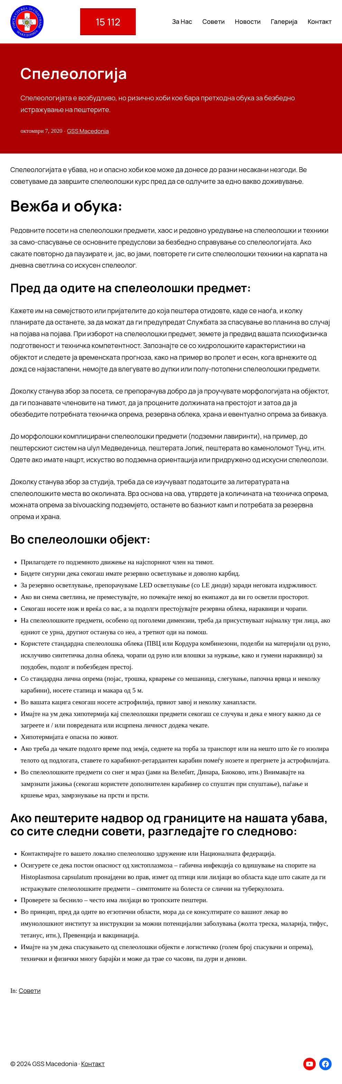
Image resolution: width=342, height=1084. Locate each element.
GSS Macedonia (88, 131)
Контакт (93, 1064)
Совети (30, 990)
